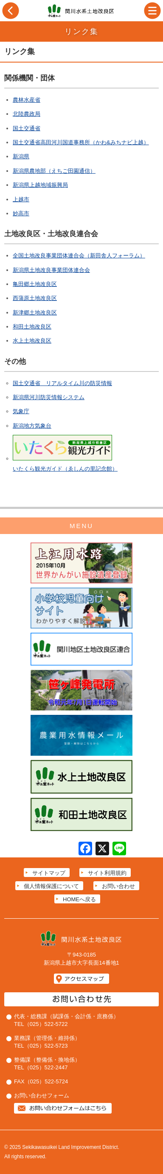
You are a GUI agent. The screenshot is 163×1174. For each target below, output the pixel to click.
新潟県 (21, 156)
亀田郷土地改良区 (35, 284)
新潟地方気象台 (32, 426)
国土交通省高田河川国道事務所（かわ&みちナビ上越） (81, 142)
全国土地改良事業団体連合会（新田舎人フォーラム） (79, 255)
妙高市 (21, 213)
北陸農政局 (26, 114)
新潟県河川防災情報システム (48, 397)
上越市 (21, 199)
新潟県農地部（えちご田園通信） (54, 171)
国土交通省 (26, 128)
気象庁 (21, 411)
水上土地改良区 (32, 340)
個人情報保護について (51, 886)
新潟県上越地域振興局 (40, 185)
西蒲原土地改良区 (35, 298)
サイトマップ (48, 873)
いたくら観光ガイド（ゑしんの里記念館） (65, 469)
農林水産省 (26, 100)
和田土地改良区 (32, 326)
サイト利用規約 (107, 873)
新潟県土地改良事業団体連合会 (51, 270)
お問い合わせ (118, 886)
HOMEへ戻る (79, 899)
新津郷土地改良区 (35, 312)
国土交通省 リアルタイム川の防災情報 (62, 383)
